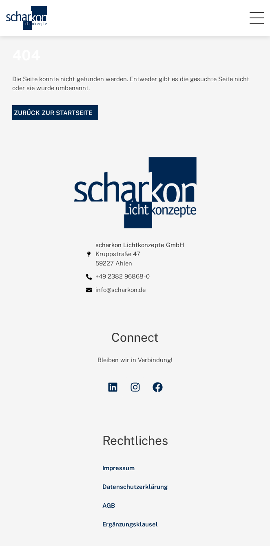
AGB (108, 505)
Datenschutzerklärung (135, 486)
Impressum (118, 467)
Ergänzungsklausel (130, 524)
